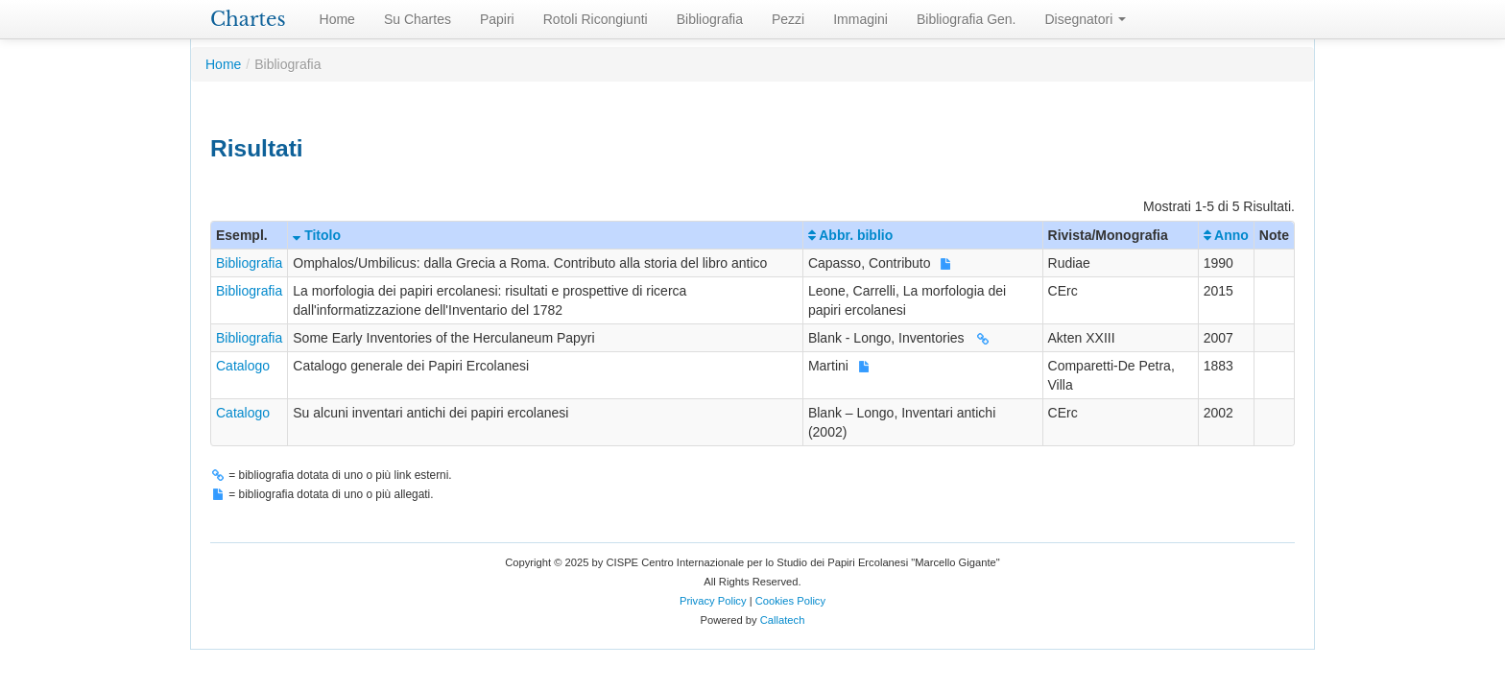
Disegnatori (1086, 19)
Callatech (782, 620)
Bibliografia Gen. (966, 19)
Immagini (860, 19)
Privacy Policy (713, 601)
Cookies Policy (790, 601)
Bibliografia (710, 19)
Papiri (497, 19)
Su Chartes (417, 19)
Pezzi (788, 19)
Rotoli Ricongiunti (595, 19)
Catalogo (243, 365)
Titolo (317, 235)
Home (337, 19)
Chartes (248, 19)
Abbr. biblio (850, 235)
